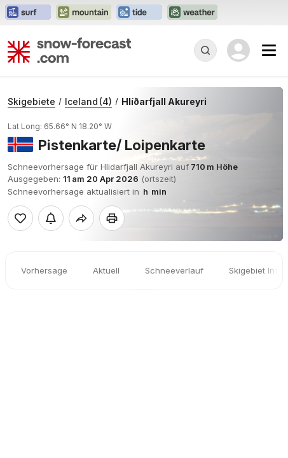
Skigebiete (31, 101)
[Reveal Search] (205, 50)
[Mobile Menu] (268, 50)
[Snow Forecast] (69, 50)
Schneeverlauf (174, 270)
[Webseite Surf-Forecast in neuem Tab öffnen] (28, 12)
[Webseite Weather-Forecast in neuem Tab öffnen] (192, 12)
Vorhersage (44, 270)
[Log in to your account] (238, 50)
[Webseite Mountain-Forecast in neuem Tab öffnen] (83, 12)
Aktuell (106, 270)
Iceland (88, 101)
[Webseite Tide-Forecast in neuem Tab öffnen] (139, 12)
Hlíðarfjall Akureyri (164, 101)
